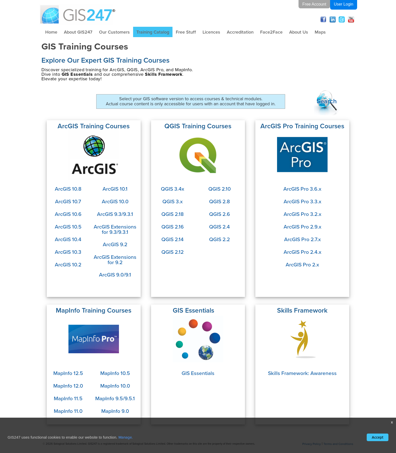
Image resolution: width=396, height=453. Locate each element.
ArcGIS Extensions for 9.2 (115, 259)
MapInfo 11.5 (68, 398)
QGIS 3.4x (172, 189)
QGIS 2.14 (172, 239)
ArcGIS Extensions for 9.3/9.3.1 (115, 229)
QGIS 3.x (172, 201)
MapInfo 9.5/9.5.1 (115, 398)
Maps (320, 32)
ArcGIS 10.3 (68, 252)
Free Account (314, 4)
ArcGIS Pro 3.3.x (302, 201)
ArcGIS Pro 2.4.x (302, 252)
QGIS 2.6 (219, 214)
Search (327, 100)
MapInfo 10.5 (115, 373)
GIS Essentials (198, 373)
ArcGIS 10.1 (115, 189)
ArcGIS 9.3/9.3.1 (115, 214)
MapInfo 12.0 (68, 386)
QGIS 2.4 (219, 227)
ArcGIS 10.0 (115, 201)
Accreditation (240, 32)
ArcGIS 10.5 (68, 227)
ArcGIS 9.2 (115, 244)
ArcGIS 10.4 (68, 239)
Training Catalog (152, 32)
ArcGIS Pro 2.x (302, 264)
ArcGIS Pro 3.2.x (302, 214)
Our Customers (114, 32)
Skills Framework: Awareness (302, 373)
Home (51, 32)
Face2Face (271, 32)
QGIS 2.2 (219, 239)
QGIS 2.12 (172, 252)
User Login (343, 4)
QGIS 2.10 (219, 189)
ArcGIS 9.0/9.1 (115, 275)
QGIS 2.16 (172, 227)
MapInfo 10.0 (115, 386)
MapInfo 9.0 (115, 411)
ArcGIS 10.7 (68, 201)
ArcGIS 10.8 (68, 189)
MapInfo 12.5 (68, 373)
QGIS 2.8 (219, 201)
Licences (211, 32)
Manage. (125, 437)
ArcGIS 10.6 (68, 214)
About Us (298, 32)
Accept (377, 437)
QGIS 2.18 (172, 214)
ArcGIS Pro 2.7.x (302, 239)
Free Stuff (186, 32)
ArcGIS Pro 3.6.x (302, 189)
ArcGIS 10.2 (68, 264)
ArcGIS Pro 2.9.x (302, 227)
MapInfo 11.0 (68, 411)
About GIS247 (78, 32)
